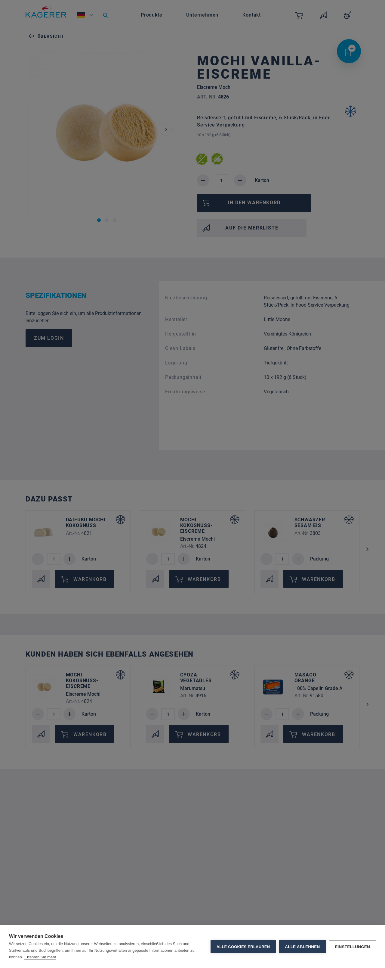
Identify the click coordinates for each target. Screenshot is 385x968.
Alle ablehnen (302, 947)
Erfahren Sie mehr (40, 957)
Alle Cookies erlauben (243, 947)
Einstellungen (352, 947)
